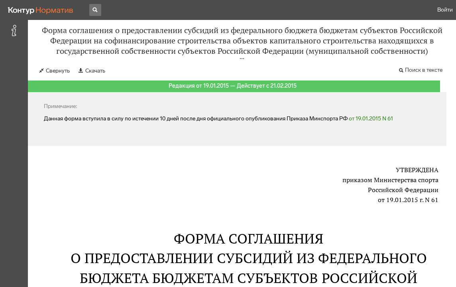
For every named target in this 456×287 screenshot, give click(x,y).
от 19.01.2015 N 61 (371, 118)
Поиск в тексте (423, 70)
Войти (445, 9)
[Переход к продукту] (40, 10)
